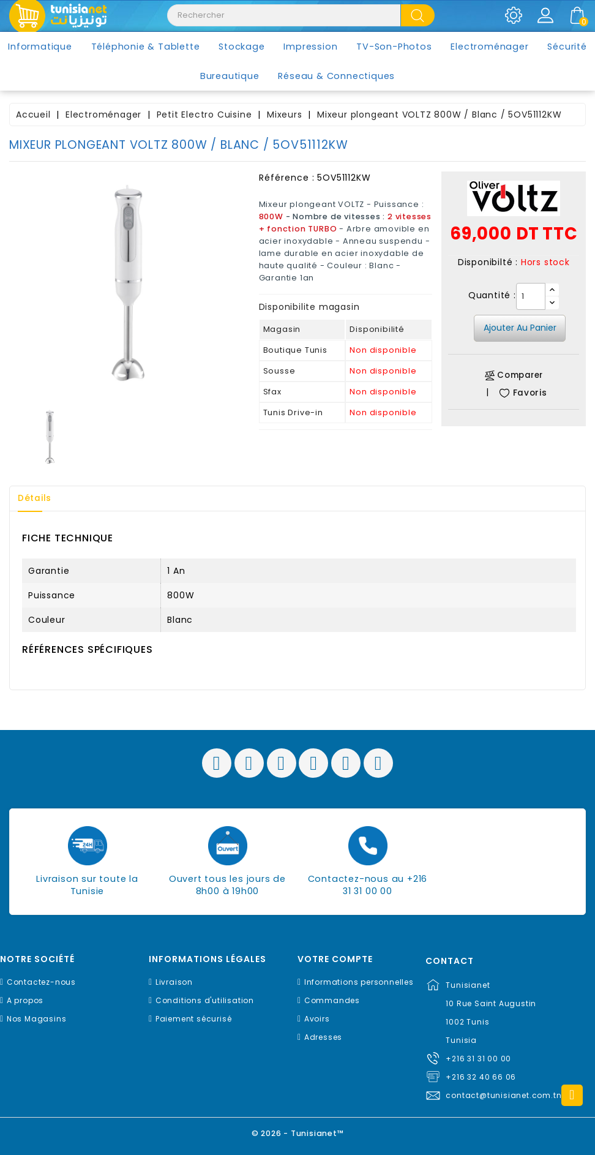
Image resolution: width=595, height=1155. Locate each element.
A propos (25, 1000)
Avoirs (317, 1019)
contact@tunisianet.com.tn (503, 1095)
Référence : (287, 177)
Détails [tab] (36, 498)
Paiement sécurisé (193, 1019)
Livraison (174, 982)
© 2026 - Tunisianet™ (297, 1133)
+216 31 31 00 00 (478, 1058)
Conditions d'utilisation (204, 1000)
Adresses (323, 1037)
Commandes (332, 1000)
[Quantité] (530, 296)
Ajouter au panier (520, 328)
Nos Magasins (37, 1019)
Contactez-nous (41, 982)
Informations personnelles (359, 982)
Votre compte (335, 959)
